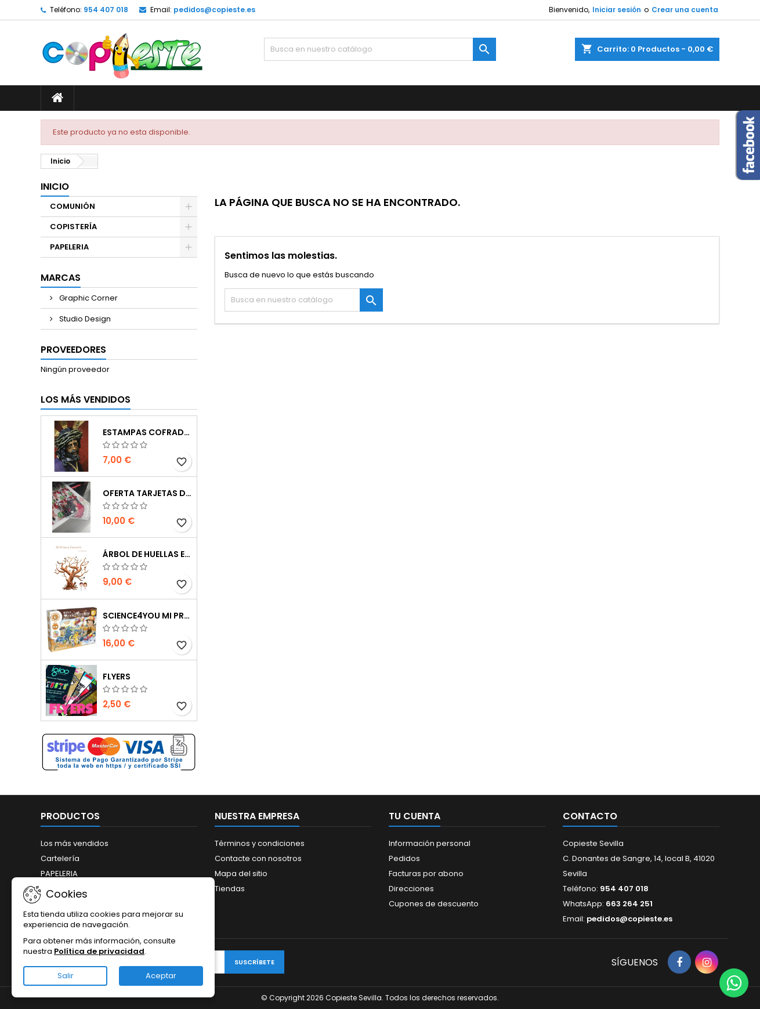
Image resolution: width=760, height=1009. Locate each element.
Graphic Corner (87, 297)
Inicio (55, 186)
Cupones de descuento (434, 903)
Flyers (117, 676)
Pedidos (404, 858)
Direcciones (411, 888)
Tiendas (230, 888)
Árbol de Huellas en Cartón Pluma (147, 554)
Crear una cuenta (685, 10)
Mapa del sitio (241, 873)
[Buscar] (380, 49)
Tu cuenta (414, 816)
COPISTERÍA (73, 226)
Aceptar (161, 975)
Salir (65, 975)
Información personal (430, 843)
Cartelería (60, 858)
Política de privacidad (99, 951)
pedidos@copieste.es (214, 10)
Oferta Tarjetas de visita (147, 493)
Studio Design (84, 318)
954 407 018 (106, 10)
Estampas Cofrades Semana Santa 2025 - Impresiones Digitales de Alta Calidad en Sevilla (147, 432)
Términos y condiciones (260, 843)
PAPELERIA (69, 246)
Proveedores (73, 349)
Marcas (61, 277)
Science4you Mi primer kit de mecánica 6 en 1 (147, 615)
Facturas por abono (426, 873)
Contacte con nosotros (258, 858)
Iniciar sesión (616, 10)
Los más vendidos (86, 399)
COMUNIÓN (72, 206)
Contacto (590, 816)
